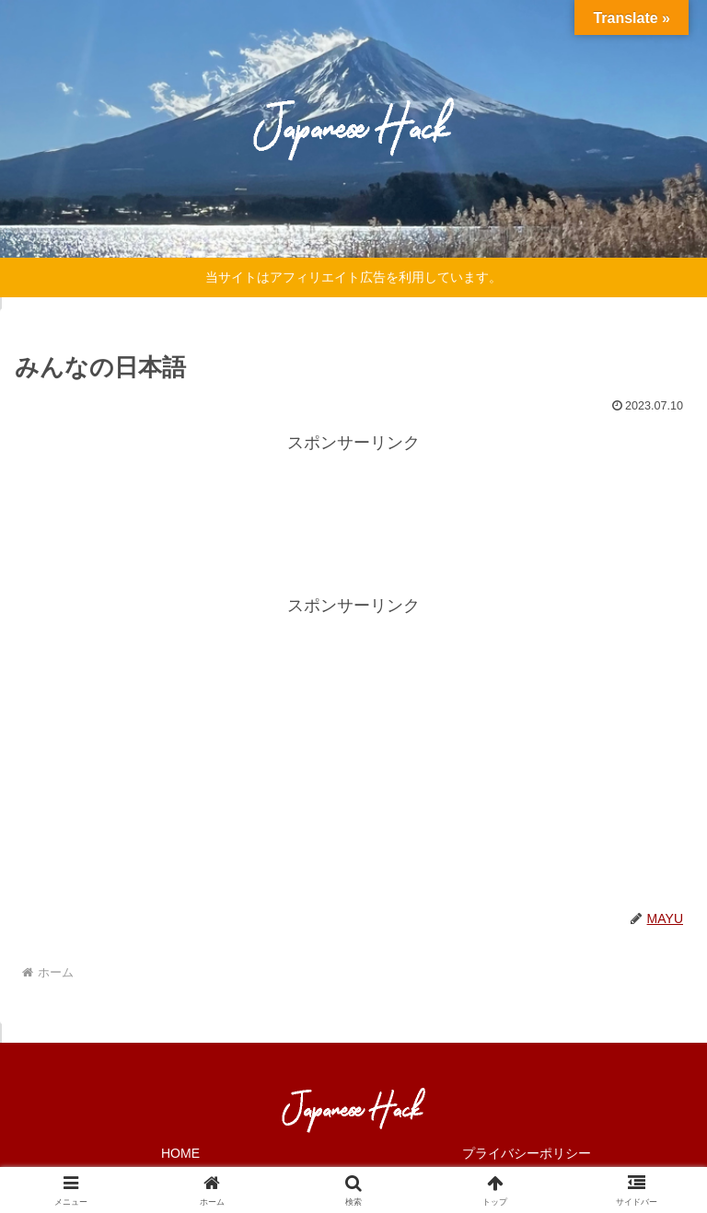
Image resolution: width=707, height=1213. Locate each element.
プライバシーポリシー (526, 1153)
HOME (180, 1153)
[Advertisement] (353, 499)
